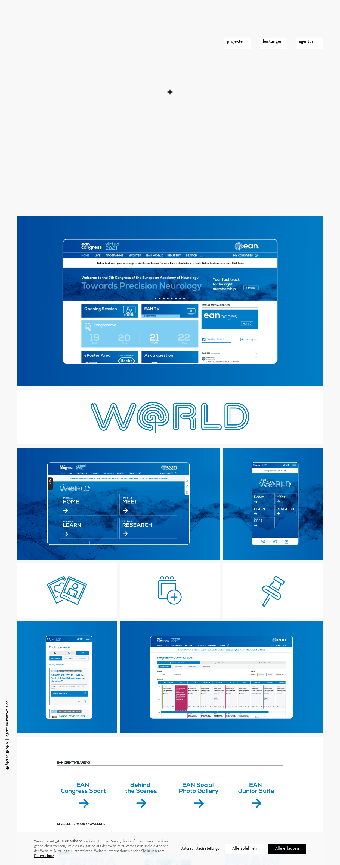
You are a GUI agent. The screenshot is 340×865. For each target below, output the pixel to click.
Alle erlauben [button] (287, 848)
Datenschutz (44, 856)
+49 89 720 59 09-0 (7, 757)
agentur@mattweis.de (7, 719)
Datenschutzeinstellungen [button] (200, 849)
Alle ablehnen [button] (244, 848)
